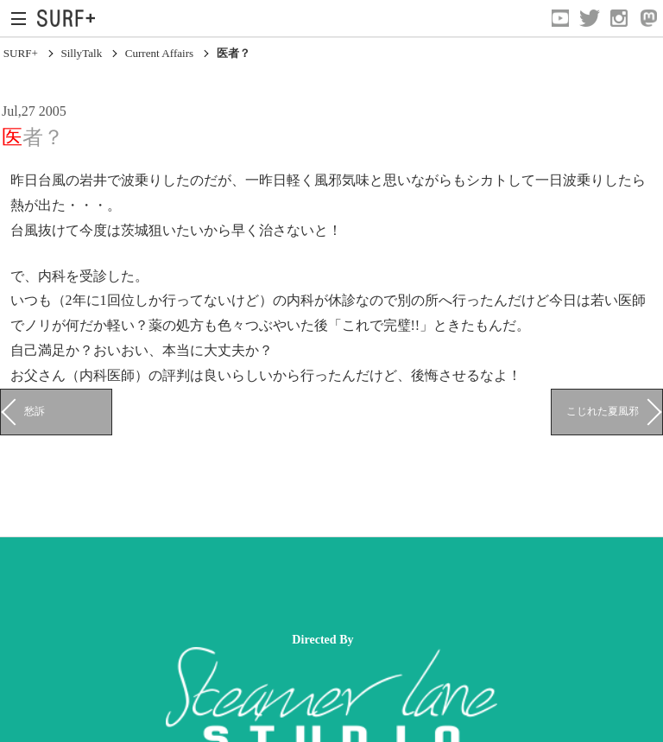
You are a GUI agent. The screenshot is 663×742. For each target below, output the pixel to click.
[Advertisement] (314, 585)
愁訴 (34, 411)
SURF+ (20, 53)
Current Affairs (159, 53)
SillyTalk (81, 53)
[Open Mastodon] (648, 18)
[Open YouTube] (560, 18)
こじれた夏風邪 (602, 411)
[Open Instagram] (619, 18)
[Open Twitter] (589, 18)
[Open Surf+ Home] (70, 18)
